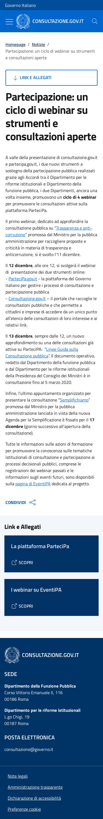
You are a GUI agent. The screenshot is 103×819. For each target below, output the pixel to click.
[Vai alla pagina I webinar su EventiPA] (22, 606)
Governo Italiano (20, 5)
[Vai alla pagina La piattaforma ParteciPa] (22, 562)
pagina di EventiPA (33, 483)
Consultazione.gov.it (27, 298)
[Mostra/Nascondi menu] (9, 21)
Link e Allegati (31, 77)
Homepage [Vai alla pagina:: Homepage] (15, 44)
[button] (24, 809)
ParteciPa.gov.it (23, 278)
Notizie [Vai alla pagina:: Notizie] (38, 44)
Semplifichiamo (74, 400)
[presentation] (94, 21)
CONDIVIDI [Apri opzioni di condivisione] (21, 502)
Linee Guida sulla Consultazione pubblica (41, 352)
